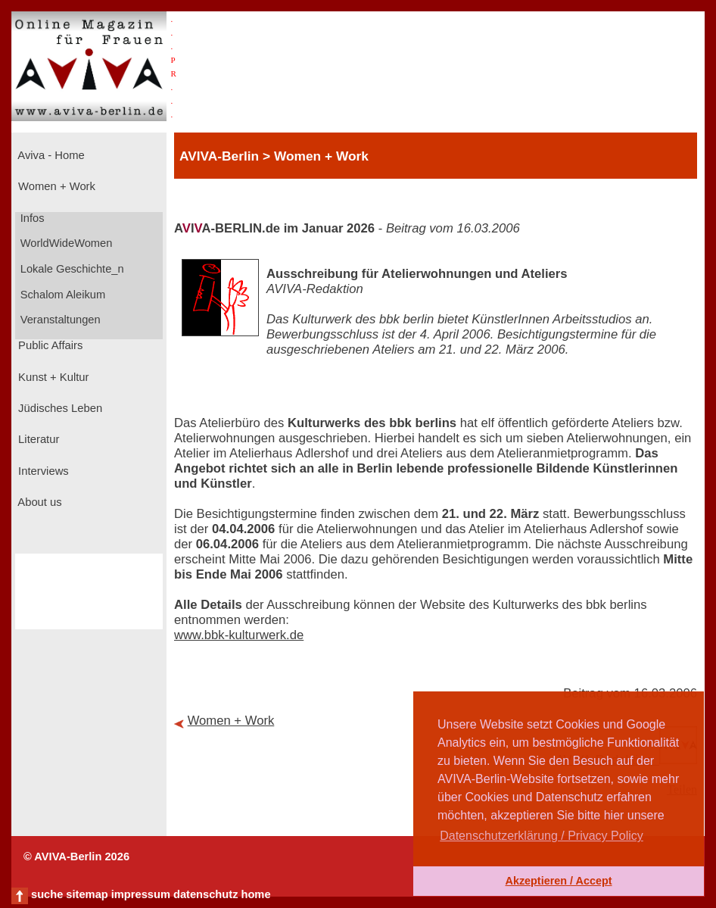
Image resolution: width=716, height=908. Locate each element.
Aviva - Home (50, 155)
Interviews (42, 471)
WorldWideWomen (65, 243)
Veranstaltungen (59, 320)
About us (38, 502)
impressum (140, 894)
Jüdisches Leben (58, 408)
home (255, 894)
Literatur (37, 439)
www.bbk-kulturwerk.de (239, 635)
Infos (31, 218)
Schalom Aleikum (61, 295)
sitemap (86, 894)
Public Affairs (48, 345)
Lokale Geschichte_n (70, 269)
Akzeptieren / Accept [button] (558, 881)
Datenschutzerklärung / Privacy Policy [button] (541, 835)
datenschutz (205, 894)
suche (47, 894)
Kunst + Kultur (52, 377)
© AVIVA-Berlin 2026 (76, 856)
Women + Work (55, 186)
